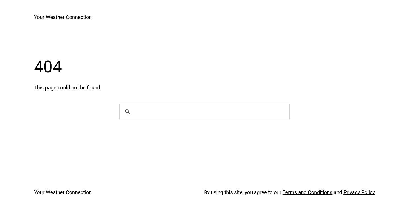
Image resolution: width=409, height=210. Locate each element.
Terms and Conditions (308, 192)
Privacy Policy (359, 192)
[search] (203, 111)
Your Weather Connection (63, 17)
